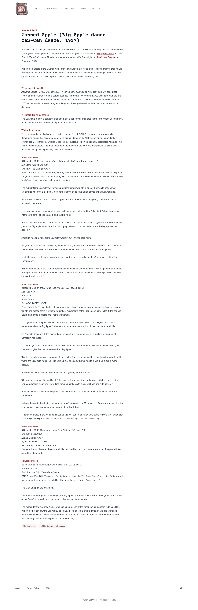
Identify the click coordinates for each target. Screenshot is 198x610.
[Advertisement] (152, 50)
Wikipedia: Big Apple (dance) (35, 115)
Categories (68, 9)
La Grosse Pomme (106, 57)
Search (96, 9)
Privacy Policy (33, 588)
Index (83, 9)
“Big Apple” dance (105, 53)
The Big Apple (29, 526)
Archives (52, 9)
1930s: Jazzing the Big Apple (53, 526)
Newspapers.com (29, 157)
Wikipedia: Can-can (31, 130)
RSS (48, 588)
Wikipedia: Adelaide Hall (33, 88)
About (38, 9)
